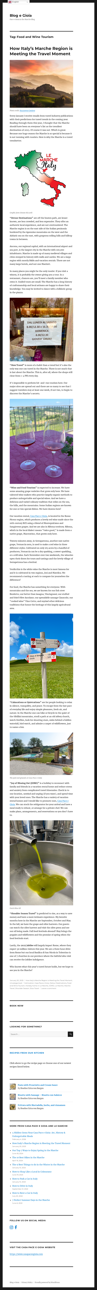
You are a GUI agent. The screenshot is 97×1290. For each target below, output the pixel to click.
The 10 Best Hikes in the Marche (28, 1157)
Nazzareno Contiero (27, 111)
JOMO (51, 986)
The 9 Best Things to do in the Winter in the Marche (38, 1164)
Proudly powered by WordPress (47, 1282)
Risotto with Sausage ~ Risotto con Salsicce (40, 1095)
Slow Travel (34, 988)
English (13, 2)
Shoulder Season (22, 988)
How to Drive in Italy (22, 1186)
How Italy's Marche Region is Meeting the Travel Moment (49, 980)
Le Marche (59, 986)
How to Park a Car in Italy (25, 1178)
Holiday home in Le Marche (37, 986)
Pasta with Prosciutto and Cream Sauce (38, 1085)
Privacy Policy (26, 1282)
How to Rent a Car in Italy (25, 1193)
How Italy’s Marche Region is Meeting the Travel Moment (41, 1143)
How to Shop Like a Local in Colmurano (32, 1171)
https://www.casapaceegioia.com (26, 1254)
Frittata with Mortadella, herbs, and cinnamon (41, 1105)
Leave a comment (48, 988)
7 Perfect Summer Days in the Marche (31, 1200)
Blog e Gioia (21, 15)
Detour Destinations (58, 983)
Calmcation (29, 983)
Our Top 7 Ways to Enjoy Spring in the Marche (35, 1150)
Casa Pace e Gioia (38, 516)
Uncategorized (16, 983)
